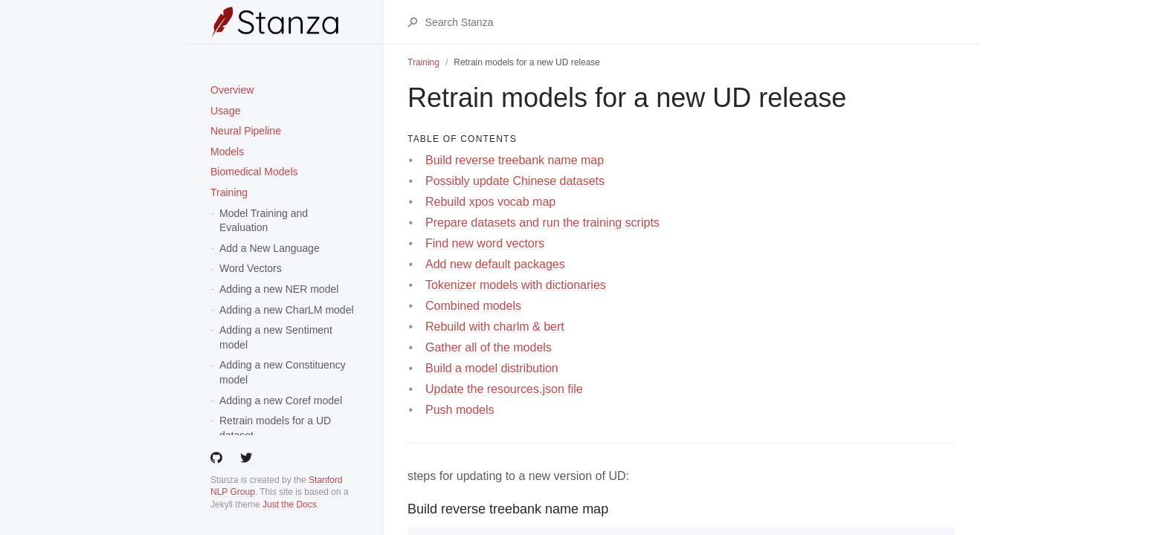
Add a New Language (269, 248)
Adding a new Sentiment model (275, 337)
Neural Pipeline (245, 131)
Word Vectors (250, 268)
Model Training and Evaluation (263, 220)
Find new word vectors (484, 243)
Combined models (473, 305)
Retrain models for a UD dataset (275, 428)
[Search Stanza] (689, 22)
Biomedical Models (254, 172)
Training (229, 192)
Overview (232, 90)
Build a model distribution (491, 368)
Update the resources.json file (504, 389)
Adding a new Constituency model (282, 372)
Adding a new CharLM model (286, 310)
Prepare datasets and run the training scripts (542, 222)
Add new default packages (495, 264)
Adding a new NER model (278, 289)
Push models (460, 409)
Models (227, 152)
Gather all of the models (488, 347)
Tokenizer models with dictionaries (515, 285)
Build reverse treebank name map (514, 160)
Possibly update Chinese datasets (515, 181)
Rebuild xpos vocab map (490, 201)
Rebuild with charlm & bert (494, 326)
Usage (225, 111)
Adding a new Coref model (280, 400)
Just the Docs (289, 504)
